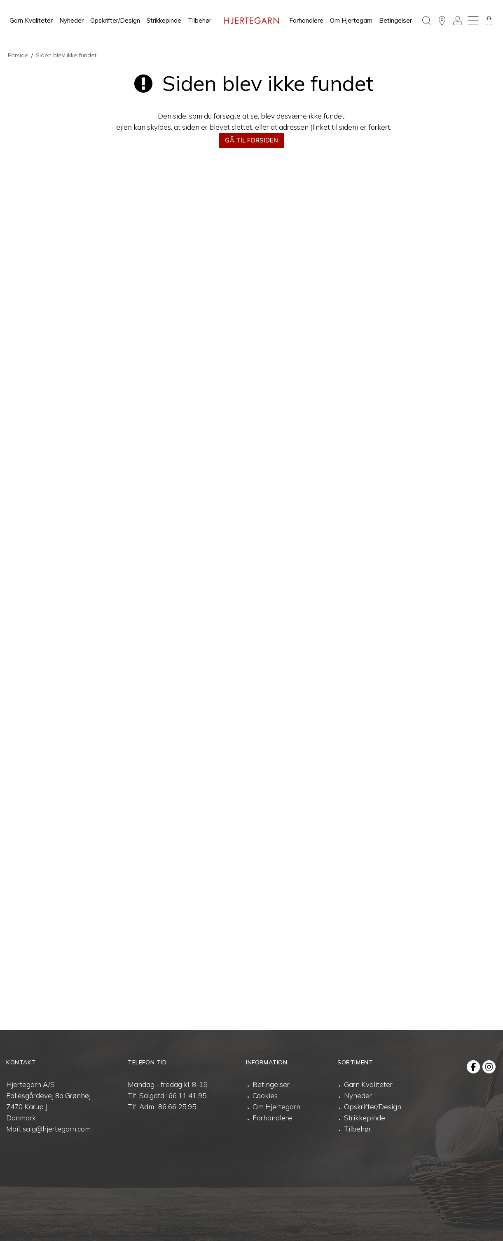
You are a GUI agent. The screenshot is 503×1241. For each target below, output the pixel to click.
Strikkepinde (164, 20)
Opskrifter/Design (115, 20)
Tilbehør (199, 20)
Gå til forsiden (251, 140)
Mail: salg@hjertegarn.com (48, 1128)
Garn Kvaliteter (31, 20)
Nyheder (71, 20)
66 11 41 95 (187, 1095)
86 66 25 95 (177, 1106)
